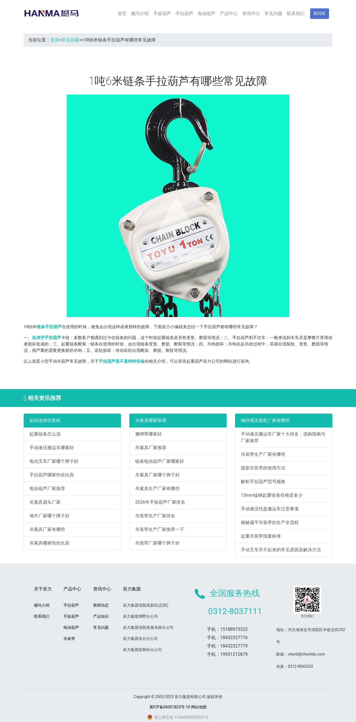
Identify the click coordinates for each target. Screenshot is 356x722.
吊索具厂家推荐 (150, 447)
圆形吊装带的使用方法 (263, 468)
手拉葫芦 (184, 13)
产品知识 (101, 616)
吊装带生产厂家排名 (155, 515)
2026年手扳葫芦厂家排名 (160, 502)
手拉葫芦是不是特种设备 (122, 361)
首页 (122, 13)
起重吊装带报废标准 (261, 536)
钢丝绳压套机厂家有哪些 (265, 420)
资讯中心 (251, 13)
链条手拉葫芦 (49, 326)
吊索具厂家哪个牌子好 (157, 475)
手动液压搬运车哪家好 (51, 447)
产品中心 (229, 13)
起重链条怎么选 (45, 434)
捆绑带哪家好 (148, 434)
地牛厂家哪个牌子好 (49, 515)
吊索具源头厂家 (45, 502)
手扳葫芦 (162, 13)
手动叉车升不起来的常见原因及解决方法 (281, 549)
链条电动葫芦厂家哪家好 (159, 461)
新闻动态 (101, 605)
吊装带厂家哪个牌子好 (157, 543)
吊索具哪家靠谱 (150, 420)
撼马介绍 (140, 13)
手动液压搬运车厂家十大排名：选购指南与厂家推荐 (283, 437)
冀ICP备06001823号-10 (169, 707)
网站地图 (199, 707)
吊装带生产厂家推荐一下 (159, 529)
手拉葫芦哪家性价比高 (51, 475)
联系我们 (296, 13)
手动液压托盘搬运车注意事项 (270, 508)
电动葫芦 (207, 13)
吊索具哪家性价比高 (49, 543)
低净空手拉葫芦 (46, 337)
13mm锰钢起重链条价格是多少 (272, 495)
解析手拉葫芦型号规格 (263, 481)
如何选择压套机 (45, 420)
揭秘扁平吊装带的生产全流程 (270, 522)
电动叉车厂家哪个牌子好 (53, 461)
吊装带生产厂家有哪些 (263, 454)
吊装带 (69, 638)
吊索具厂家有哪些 (47, 529)
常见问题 (273, 13)
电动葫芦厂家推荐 (47, 488)
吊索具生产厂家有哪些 (157, 488)
